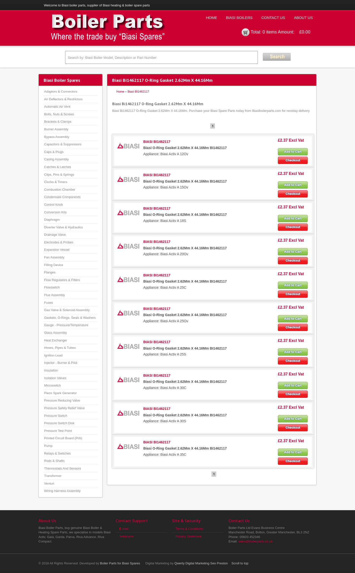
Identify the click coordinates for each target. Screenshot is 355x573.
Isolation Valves (55, 378)
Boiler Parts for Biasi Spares (120, 563)
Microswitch (52, 385)
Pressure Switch (55, 416)
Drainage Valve (55, 234)
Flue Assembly (54, 295)
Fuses (48, 302)
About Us (303, 18)
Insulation (51, 370)
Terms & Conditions (189, 529)
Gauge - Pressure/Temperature (66, 325)
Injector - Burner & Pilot (60, 363)
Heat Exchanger (55, 340)
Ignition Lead (53, 355)
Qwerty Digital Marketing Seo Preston (201, 563)
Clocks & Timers (55, 182)
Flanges (49, 272)
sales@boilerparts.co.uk (255, 541)
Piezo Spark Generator (60, 393)
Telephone (126, 536)
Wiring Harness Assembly (62, 491)
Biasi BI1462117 (138, 91)
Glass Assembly (55, 333)
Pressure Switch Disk (59, 423)
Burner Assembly (56, 129)
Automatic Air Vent (57, 106)
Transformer (52, 476)
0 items (270, 32)
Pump (48, 446)
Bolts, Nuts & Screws (59, 114)
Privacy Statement (189, 536)
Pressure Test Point (58, 431)
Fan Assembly (54, 257)
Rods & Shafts (54, 461)
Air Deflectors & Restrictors (63, 99)
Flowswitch (52, 287)
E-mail (123, 529)
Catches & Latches (57, 167)
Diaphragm (52, 219)
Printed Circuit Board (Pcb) (63, 438)
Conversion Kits (55, 212)
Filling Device (53, 265)
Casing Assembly (56, 159)
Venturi (49, 483)
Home (211, 18)
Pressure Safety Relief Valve (64, 408)
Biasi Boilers (239, 18)
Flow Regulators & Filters (62, 280)
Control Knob (53, 204)
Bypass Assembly (56, 137)
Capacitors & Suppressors (62, 144)
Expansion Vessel (57, 250)
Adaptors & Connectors (60, 91)
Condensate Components (62, 197)
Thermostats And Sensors (62, 468)
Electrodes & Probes (58, 242)
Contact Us (273, 18)
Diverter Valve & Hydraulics (63, 227)
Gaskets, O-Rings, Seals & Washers (70, 318)
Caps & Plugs (54, 152)
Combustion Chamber (59, 189)
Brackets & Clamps (57, 121)
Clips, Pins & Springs (59, 174)
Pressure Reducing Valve (62, 400)
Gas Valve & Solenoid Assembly (67, 310)
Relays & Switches (57, 453)
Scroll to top (239, 563)
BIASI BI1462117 (156, 142)
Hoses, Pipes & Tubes (60, 348)
